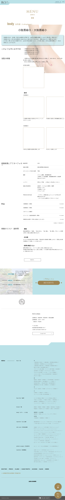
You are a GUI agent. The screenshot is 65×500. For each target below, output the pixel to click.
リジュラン (43, 421)
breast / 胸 (19, 406)
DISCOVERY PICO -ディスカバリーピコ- (43, 455)
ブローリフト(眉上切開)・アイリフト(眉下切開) (44, 369)
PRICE (11, 469)
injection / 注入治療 (21, 421)
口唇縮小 (36, 392)
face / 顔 (18, 360)
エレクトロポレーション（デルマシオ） (42, 439)
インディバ (36, 440)
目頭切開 (57, 369)
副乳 (52, 408)
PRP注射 (42, 440)
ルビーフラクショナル (38, 430)
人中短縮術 (52, 384)
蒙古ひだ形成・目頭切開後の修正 (41, 367)
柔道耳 (39, 388)
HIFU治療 (46, 427)
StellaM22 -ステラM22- (52, 460)
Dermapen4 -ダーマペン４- (55, 451)
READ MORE (16, 291)
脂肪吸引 (36, 401)
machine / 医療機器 (21, 450)
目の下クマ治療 (37, 375)
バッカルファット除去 (51, 401)
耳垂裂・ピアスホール (47, 388)
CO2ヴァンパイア (53, 435)
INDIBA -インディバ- (48, 461)
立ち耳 (35, 388)
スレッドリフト (51, 403)
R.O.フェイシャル (54, 427)
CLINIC (17, 469)
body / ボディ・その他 (22, 412)
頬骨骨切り (55, 399)
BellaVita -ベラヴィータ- (39, 456)
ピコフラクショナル (49, 430)
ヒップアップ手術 (52, 414)
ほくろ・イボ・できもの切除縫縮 (41, 446)
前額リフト (44, 403)
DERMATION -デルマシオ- (40, 460)
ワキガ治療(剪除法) (53, 446)
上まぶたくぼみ (37, 374)
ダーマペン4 (36, 435)
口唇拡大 (41, 392)
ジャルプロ (55, 423)
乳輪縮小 (36, 408)
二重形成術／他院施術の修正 (51, 365)
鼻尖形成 (57, 379)
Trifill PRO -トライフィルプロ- (40, 451)
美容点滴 (47, 440)
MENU (3, 360)
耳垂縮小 (55, 388)
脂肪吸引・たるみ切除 (38, 412)
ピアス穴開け (54, 442)
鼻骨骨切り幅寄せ (37, 381)
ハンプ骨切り (52, 381)
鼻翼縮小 (44, 379)
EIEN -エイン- (57, 455)
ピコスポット (37, 432)
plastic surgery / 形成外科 (23, 446)
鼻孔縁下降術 (45, 383)
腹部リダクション (43, 414)
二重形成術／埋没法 (38, 362)
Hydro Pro (49, 421)
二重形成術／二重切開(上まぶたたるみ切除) (43, 363)
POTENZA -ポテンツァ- (47, 450)
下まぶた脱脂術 (52, 372)
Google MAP (43, 333)
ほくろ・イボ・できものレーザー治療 (42, 442)
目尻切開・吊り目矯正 (38, 370)
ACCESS (34, 469)
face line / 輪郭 (20, 398)
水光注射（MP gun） (50, 437)
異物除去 (46, 384)
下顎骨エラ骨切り (47, 399)
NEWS (47, 469)
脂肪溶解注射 (37, 421)
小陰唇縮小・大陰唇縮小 (39, 417)
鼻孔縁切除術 (52, 383)
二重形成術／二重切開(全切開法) (51, 362)
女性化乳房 (56, 408)
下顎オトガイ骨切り (38, 399)
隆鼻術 (35, 379)
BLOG (41, 469)
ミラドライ (54, 439)
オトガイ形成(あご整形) (39, 398)
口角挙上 (46, 392)
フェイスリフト (37, 403)
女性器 (35, 416)
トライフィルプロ (44, 435)
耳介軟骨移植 (50, 379)
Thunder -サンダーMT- (39, 458)
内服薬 (35, 427)
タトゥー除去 (52, 432)
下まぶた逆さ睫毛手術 (46, 374)
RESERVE (49, 282)
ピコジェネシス (58, 430)
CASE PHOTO (26, 469)
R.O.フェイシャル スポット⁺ (40, 428)
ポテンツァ (40, 427)
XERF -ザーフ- (37, 450)
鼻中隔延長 (45, 381)
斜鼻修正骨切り (37, 383)
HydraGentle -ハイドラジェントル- (54, 456)
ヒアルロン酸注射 (57, 421)
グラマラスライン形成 (49, 370)
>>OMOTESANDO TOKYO (11, 473)
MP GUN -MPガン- (38, 461)
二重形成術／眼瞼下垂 (38, 365)
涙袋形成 (55, 374)
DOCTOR (4, 469)
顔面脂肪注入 (42, 401)
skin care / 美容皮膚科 (22, 427)
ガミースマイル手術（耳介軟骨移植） (42, 394)
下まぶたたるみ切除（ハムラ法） (41, 372)
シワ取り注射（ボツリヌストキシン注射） (43, 423)
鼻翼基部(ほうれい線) (38, 384)
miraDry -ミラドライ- (50, 458)
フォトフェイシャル (52, 428)
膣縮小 (47, 417)
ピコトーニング (44, 432)
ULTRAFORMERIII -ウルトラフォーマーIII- (43, 453)
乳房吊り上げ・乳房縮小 (44, 408)
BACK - (32, 259)
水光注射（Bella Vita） (39, 437)
